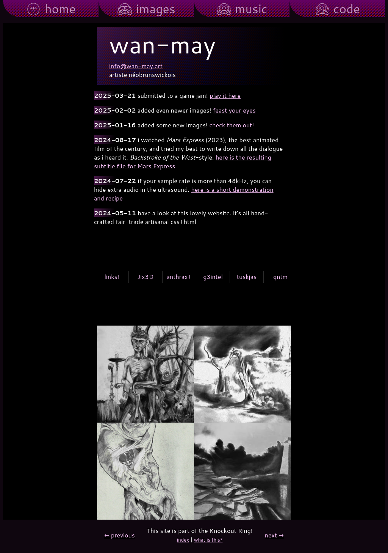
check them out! (231, 125)
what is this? (208, 539)
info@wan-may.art (136, 65)
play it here (225, 95)
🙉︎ (242, 9)
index (183, 539)
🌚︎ (51, 9)
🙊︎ (337, 9)
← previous (119, 535)
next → (274, 535)
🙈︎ (146, 9)
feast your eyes (234, 110)
